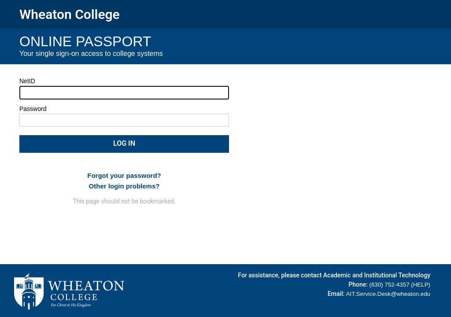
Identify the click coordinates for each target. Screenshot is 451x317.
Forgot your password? (124, 175)
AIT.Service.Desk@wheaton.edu (388, 294)
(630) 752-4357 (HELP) (399, 284)
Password (32, 108)
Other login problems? (124, 186)
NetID (27, 81)
